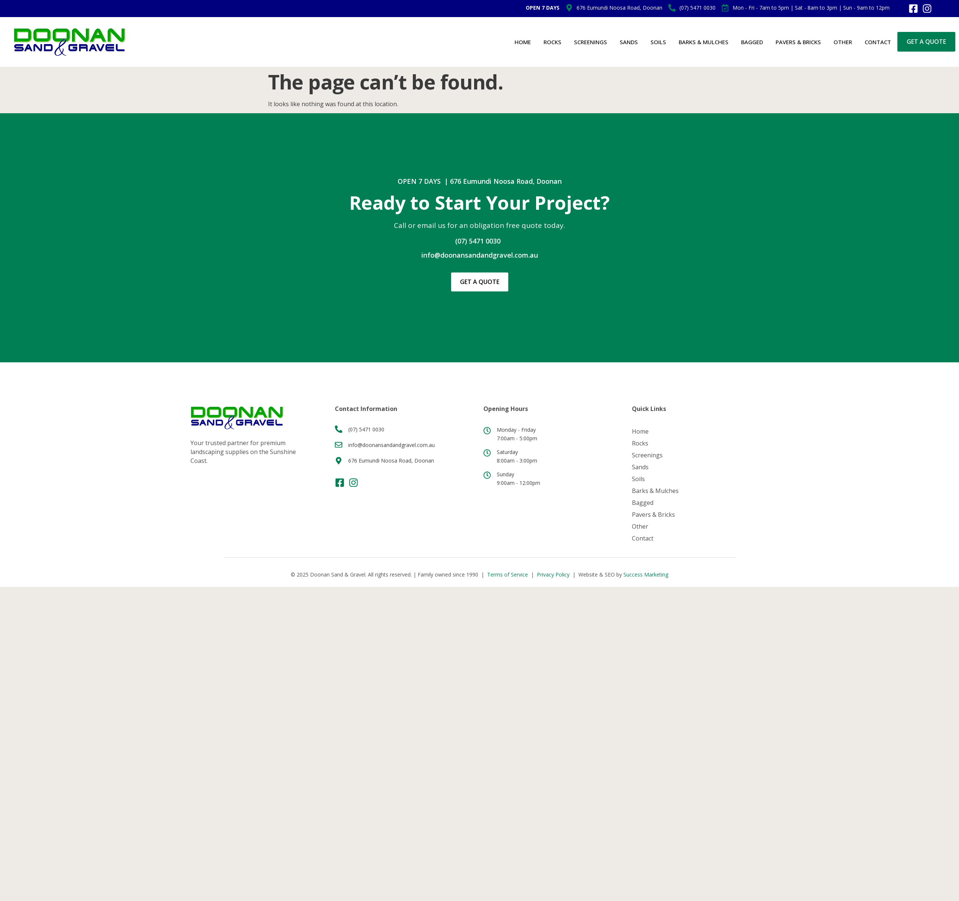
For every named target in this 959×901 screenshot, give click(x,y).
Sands (629, 42)
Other (843, 42)
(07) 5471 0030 (477, 240)
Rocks (552, 42)
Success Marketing (645, 574)
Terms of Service (507, 574)
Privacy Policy (553, 574)
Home (523, 42)
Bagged (752, 42)
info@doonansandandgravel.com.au (479, 255)
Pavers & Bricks (798, 42)
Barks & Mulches (703, 42)
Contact (878, 42)
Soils (658, 42)
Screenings (590, 42)
